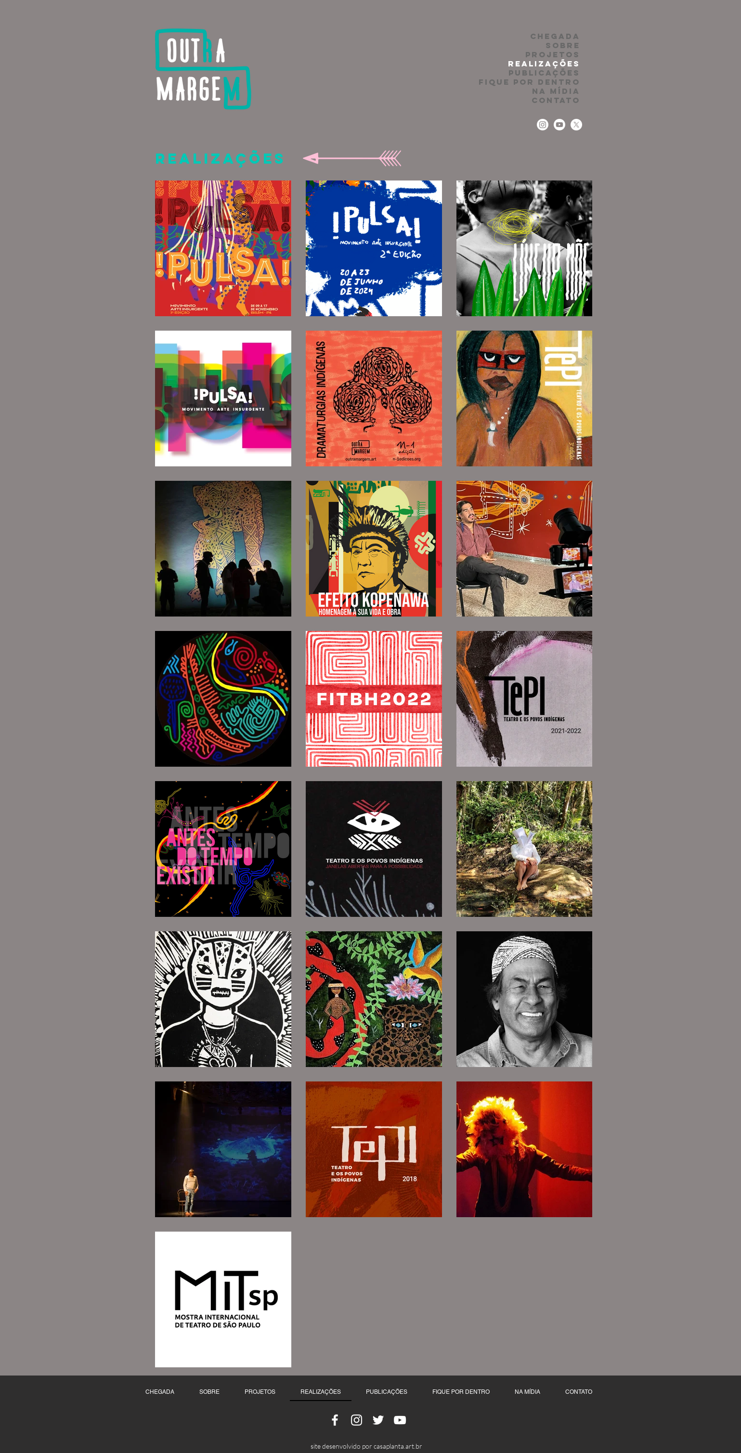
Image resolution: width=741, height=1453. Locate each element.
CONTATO (556, 100)
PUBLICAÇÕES (544, 73)
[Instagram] (542, 124)
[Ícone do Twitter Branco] (378, 1420)
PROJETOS (552, 54)
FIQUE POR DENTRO (529, 82)
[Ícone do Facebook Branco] (334, 1420)
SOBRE (563, 45)
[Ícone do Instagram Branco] (356, 1420)
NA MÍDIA (556, 91)
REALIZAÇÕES (544, 63)
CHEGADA (555, 36)
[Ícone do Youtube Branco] (399, 1420)
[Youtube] (559, 124)
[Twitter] (576, 124)
